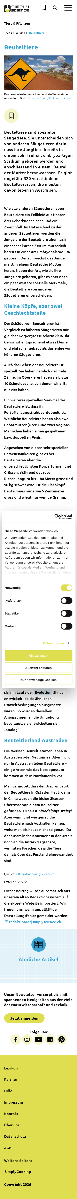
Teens (8, 33)
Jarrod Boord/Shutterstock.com (51, 98)
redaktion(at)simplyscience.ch (35, 921)
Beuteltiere (37, 33)
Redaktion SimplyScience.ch (35, 874)
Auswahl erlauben (38, 667)
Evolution (43, 692)
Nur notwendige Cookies (39, 680)
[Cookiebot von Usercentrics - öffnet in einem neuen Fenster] (54, 516)
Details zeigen (53, 643)
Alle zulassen (38, 655)
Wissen (20, 33)
